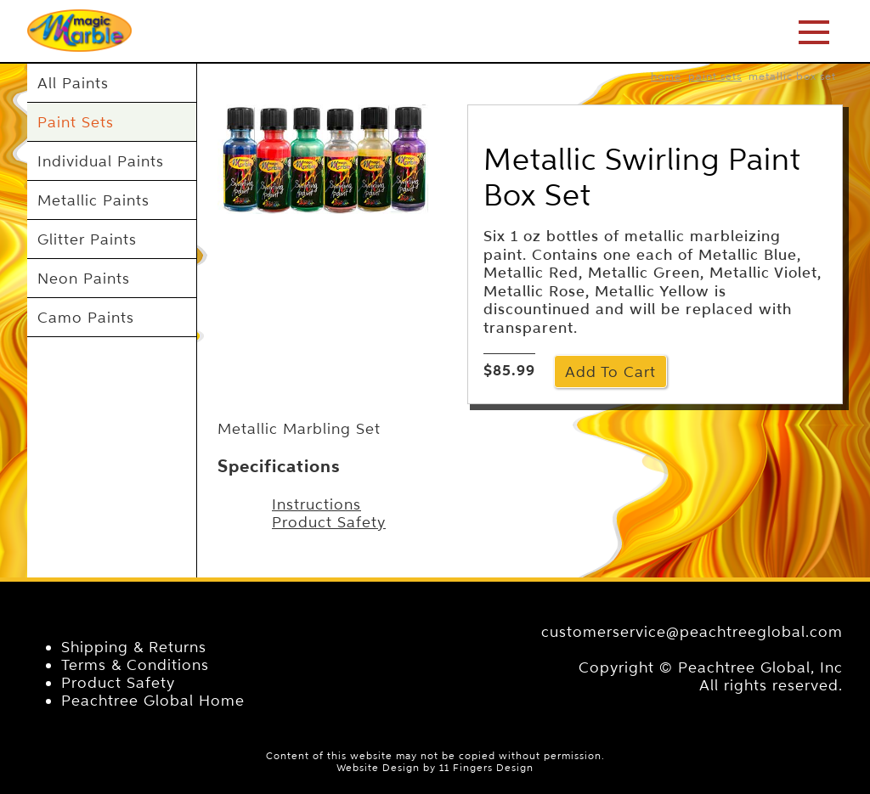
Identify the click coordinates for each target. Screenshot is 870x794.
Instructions (316, 504)
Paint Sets (75, 122)
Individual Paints (100, 161)
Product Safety (329, 522)
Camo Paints (85, 317)
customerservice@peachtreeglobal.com (692, 631)
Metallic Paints (93, 200)
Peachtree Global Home (153, 700)
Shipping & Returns (133, 647)
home (666, 76)
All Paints (73, 83)
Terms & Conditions (135, 664)
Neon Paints (83, 278)
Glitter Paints (87, 239)
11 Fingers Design (486, 768)
